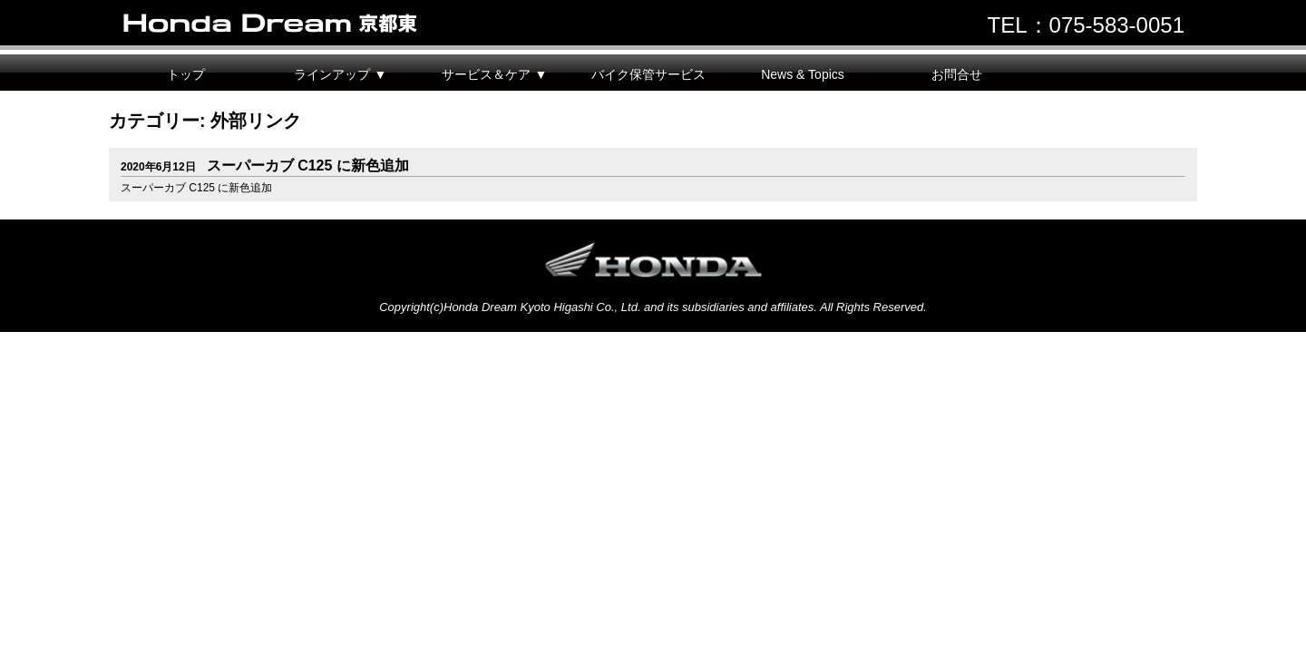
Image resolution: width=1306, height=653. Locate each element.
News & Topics (802, 74)
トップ (186, 74)
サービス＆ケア (486, 74)
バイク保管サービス (648, 74)
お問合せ (956, 74)
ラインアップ (332, 74)
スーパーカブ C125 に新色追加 (265, 165)
